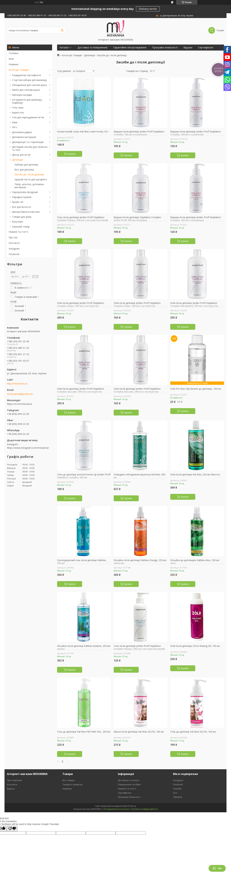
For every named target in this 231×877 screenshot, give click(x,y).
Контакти (14, 243)
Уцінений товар (21, 226)
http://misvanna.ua (17, 383)
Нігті (14, 127)
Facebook (14, 254)
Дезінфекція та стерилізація (28, 142)
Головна (13, 53)
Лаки (14, 122)
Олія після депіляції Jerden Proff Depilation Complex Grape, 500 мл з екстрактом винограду (80, 306)
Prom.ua (132, 806)
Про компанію (14, 780)
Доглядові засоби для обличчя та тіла (29, 148)
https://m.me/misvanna (19, 403)
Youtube (177, 788)
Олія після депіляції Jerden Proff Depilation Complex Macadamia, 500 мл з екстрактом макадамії (194, 306)
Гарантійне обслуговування (129, 47)
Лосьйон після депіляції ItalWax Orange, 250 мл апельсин (140, 562)
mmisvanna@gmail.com (20, 393)
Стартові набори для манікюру (29, 80)
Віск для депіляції (24, 169)
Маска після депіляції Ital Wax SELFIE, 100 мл (139, 731)
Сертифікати (205, 47)
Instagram (14, 248)
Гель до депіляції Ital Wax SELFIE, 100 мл (193, 731)
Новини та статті (18, 231)
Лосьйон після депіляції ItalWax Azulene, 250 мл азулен (83, 647)
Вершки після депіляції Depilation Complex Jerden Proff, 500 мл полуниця (137, 219)
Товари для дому (21, 216)
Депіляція (17, 159)
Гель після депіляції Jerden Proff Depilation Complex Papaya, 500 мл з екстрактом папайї (82, 219)
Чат (217, 868)
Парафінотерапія (21, 197)
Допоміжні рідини (22, 132)
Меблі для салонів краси (26, 89)
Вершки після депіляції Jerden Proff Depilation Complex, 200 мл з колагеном (195, 133)
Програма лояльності (165, 47)
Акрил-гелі (18, 112)
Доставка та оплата (128, 780)
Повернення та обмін (129, 784)
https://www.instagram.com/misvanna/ (28, 447)
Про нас (13, 237)
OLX (175, 792)
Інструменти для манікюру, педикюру (27, 101)
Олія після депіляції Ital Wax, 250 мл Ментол (195, 474)
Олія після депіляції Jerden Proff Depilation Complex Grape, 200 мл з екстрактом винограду (137, 306)
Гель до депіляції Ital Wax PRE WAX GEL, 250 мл (83, 731)
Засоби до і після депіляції (29, 174)
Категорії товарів (19, 69)
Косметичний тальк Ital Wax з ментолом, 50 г (83, 131)
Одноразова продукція (25, 192)
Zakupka (177, 796)
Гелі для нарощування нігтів (28, 117)
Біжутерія (17, 221)
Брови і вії (17, 201)
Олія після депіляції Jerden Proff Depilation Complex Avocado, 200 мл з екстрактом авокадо (137, 391)
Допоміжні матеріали (24, 137)
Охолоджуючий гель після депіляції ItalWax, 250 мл (81, 562)
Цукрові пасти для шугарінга (31, 179)
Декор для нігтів (21, 154)
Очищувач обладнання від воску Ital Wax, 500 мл (139, 476)
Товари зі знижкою (72, 784)
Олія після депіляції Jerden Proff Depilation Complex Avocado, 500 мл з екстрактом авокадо (80, 391)
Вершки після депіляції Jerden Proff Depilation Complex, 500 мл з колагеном (139, 133)
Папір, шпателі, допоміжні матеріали (29, 186)
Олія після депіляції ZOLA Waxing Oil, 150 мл (195, 645)
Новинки (13, 64)
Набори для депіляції (26, 164)
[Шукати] (62, 30)
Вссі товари (68, 780)
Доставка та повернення (92, 47)
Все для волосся (21, 206)
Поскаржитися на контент (116, 809)
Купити (71, 154)
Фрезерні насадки (22, 94)
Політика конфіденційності (144, 809)
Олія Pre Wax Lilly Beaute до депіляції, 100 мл (195, 388)
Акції (11, 58)
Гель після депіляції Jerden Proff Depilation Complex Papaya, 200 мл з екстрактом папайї (139, 647)
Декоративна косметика (26, 211)
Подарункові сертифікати (26, 75)
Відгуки (187, 47)
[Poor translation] (12, 828)
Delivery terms (148, 9)
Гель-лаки (17, 107)
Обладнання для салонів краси (29, 85)
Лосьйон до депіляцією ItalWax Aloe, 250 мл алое (194, 562)
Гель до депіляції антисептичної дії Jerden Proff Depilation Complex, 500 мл (83, 476)
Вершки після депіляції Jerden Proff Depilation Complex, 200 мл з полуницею (195, 219)
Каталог (64, 47)
